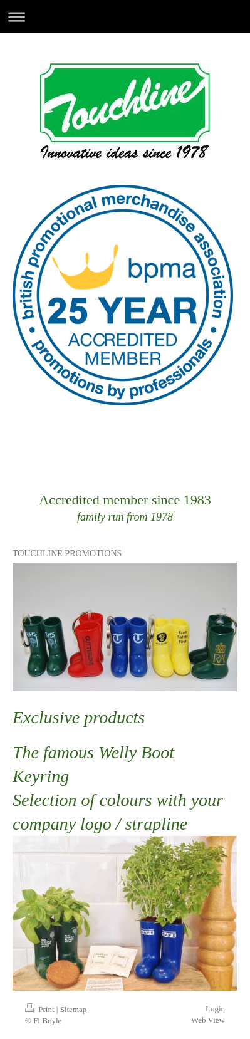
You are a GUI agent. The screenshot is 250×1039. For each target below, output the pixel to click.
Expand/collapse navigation (125, 16)
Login (215, 1008)
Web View (208, 1020)
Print (40, 1009)
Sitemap (73, 1009)
